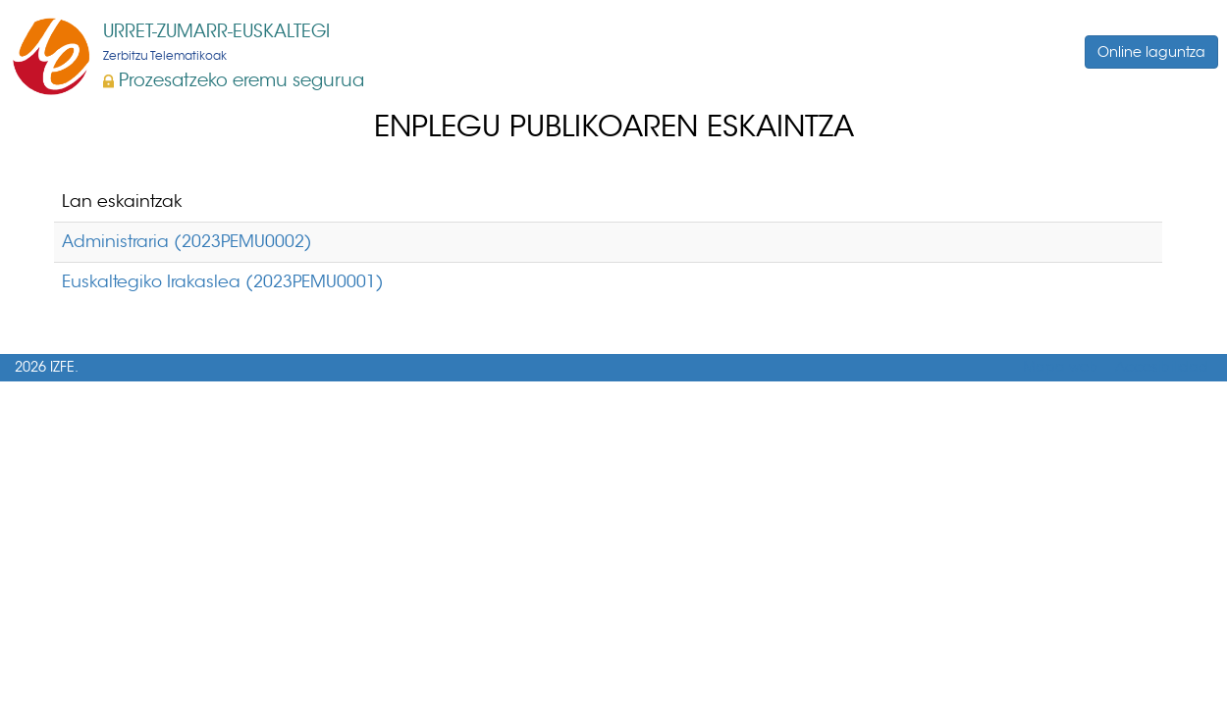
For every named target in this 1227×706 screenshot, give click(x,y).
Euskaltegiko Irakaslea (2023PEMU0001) (223, 282)
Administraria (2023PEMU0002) (187, 241)
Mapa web (1060, 367)
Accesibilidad (1161, 367)
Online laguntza (1151, 52)
